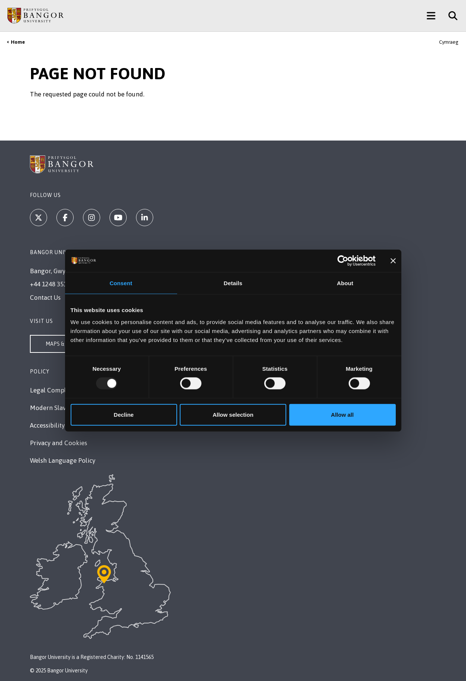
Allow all (342, 414)
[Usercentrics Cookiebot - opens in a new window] (343, 260)
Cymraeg (449, 42)
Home (18, 42)
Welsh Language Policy (62, 460)
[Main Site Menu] (431, 15)
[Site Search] (450, 15)
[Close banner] (393, 261)
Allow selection (233, 414)
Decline (123, 414)
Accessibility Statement (63, 425)
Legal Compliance (55, 390)
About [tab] (345, 283)
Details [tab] (233, 283)
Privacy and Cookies (58, 443)
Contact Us (45, 297)
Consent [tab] (120, 283)
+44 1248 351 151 (54, 284)
